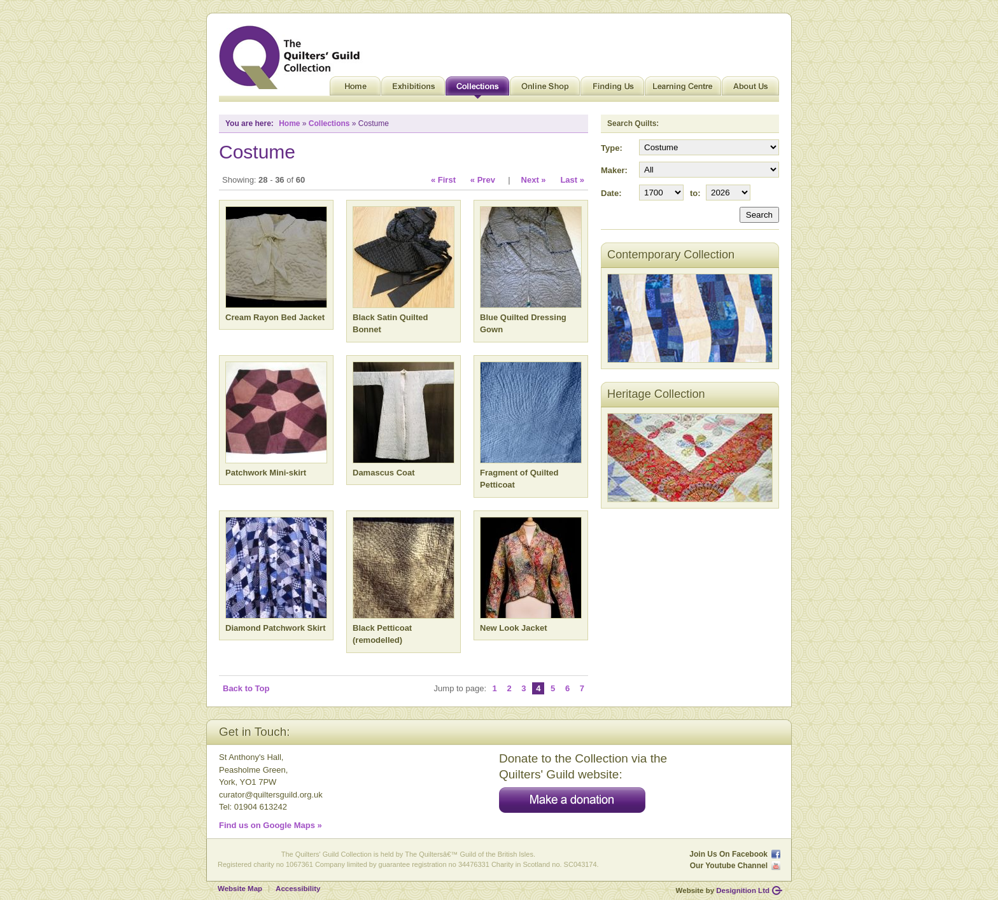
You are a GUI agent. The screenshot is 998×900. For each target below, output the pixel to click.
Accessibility (298, 888)
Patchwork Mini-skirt (265, 472)
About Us (750, 89)
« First (443, 180)
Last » (572, 180)
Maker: (614, 170)
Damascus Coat (384, 472)
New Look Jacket (513, 628)
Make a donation (572, 800)
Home (355, 89)
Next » (533, 180)
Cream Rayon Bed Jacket (275, 317)
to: (695, 193)
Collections (477, 89)
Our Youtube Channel (729, 865)
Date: (611, 193)
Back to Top (246, 688)
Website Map (240, 888)
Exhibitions (413, 89)
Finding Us (612, 89)
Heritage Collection (656, 394)
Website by (723, 890)
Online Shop (545, 89)
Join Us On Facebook (728, 854)
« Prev (482, 180)
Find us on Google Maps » (270, 825)
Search (759, 215)
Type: (611, 148)
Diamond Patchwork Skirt (275, 628)
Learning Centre (683, 89)
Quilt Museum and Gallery (293, 57)
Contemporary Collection (670, 254)
